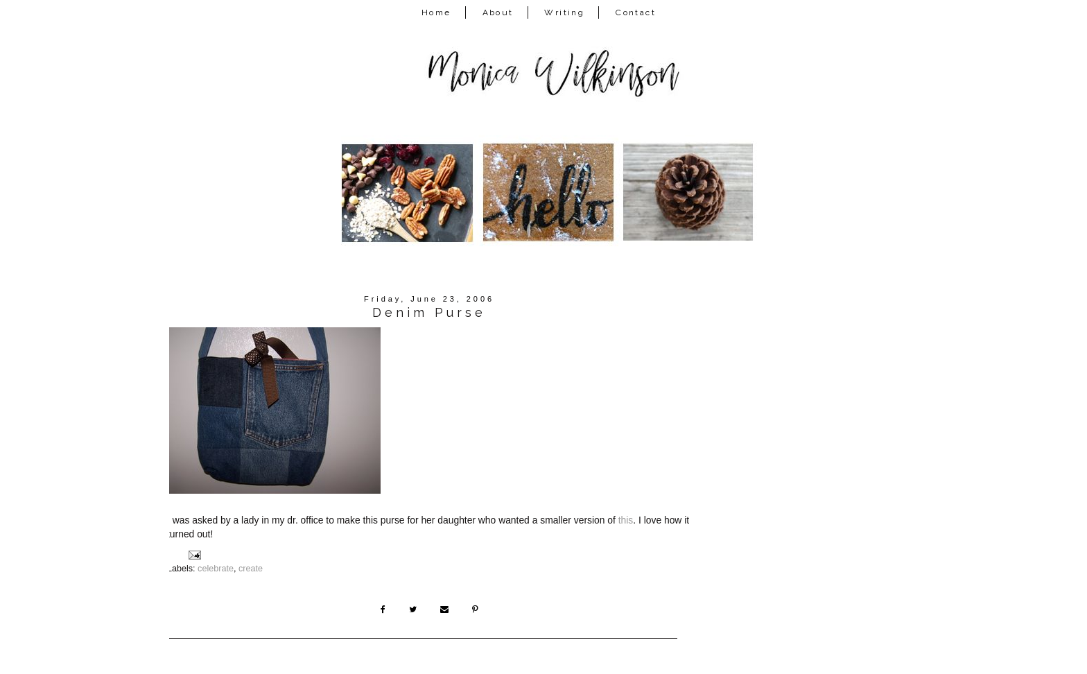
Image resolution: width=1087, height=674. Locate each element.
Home (436, 12)
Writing (564, 12)
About (498, 12)
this (626, 520)
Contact (636, 12)
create (250, 568)
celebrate (216, 568)
